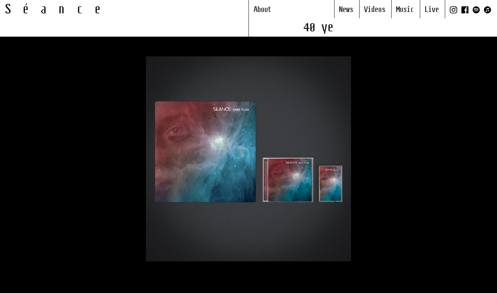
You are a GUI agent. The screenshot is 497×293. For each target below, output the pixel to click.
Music (405, 9)
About (262, 9)
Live (432, 9)
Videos (374, 9)
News (346, 9)
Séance (58, 10)
